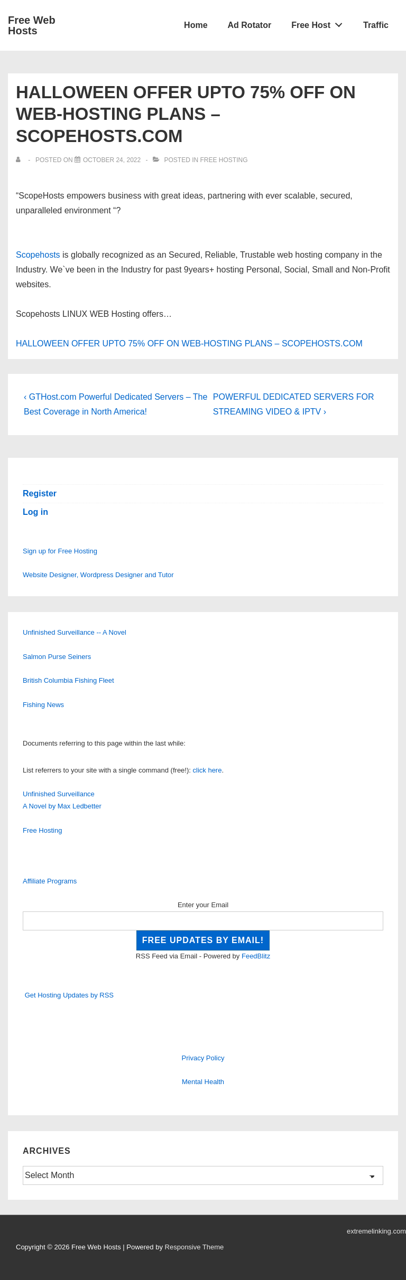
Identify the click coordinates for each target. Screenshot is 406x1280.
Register (40, 493)
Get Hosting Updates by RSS (69, 995)
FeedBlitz (256, 956)
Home (195, 25)
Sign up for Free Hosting (60, 551)
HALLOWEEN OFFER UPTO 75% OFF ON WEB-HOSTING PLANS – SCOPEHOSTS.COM (189, 343)
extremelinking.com (376, 1231)
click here (207, 770)
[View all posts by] (20, 160)
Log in (35, 511)
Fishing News (43, 705)
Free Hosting (223, 160)
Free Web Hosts (32, 25)
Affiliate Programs (50, 881)
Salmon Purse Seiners (57, 657)
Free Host (319, 23)
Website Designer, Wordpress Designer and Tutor (98, 575)
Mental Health (203, 1082)
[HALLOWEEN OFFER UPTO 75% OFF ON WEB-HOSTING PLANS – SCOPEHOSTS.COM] (112, 160)
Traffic (376, 25)
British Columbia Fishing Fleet (68, 680)
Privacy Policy (203, 1058)
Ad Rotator (250, 25)
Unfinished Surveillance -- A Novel (74, 632)
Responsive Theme (194, 1247)
